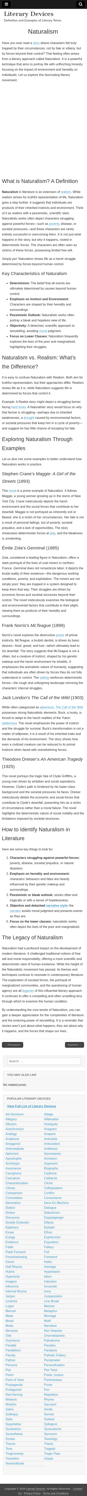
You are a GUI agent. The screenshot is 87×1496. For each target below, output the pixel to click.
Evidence (11, 1242)
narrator (15, 911)
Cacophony (13, 1173)
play (52, 533)
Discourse (12, 1217)
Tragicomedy (14, 1453)
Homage (50, 1266)
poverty (54, 223)
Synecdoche (52, 1429)
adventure (47, 707)
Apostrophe (13, 1158)
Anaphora (12, 1139)
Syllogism (50, 1424)
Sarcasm (50, 1404)
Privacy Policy (32, 1493)
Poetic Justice (53, 1375)
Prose (48, 1384)
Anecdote (50, 1139)
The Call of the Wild (69, 707)
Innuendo (50, 1286)
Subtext (49, 1419)
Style (9, 1419)
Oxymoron (12, 1340)
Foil (46, 1252)
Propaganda (14, 1384)
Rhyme (49, 1399)
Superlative (13, 1424)
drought (29, 417)
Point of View (14, 1380)
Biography (51, 1168)
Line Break (51, 1301)
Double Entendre (17, 1222)
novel (12, 490)
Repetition (51, 1394)
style (63, 905)
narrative (52, 905)
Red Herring (13, 1394)
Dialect (10, 1207)
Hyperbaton (52, 1271)
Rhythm (10, 1404)
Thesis (48, 1443)
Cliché (48, 1183)
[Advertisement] (43, 129)
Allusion (10, 1124)
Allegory (11, 1119)
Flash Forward (15, 1252)
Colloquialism (53, 1188)
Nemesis (11, 1330)
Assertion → (75, 1044)
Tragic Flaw (52, 1453)
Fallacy (49, 1247)
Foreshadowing (16, 1257)
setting (44, 677)
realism (66, 192)
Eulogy (10, 1237)
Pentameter (52, 1360)
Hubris (10, 1271)
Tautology (51, 1439)
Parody (10, 1355)
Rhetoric (11, 1399)
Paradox (50, 1345)
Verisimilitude (14, 1463)
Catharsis (50, 1178)
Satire (9, 1409)
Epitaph (49, 1227)
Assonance (13, 1168)
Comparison (13, 1193)
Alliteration (51, 1119)
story (36, 43)
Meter (9, 1316)
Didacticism (52, 1212)
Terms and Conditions (56, 1493)
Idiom (48, 1276)
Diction (10, 1212)
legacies (28, 990)
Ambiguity (51, 1124)
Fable (9, 1247)
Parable (10, 1345)
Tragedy (49, 1448)
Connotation (13, 1198)
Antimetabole (14, 1148)
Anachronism (14, 1129)
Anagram (50, 1129)
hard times (18, 407)
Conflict (49, 1193)
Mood (9, 1320)
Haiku (48, 1261)
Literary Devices (29, 14)
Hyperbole (12, 1276)
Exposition (51, 1242)
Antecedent (52, 1143)
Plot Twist (50, 1370)
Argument (51, 1163)
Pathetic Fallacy (55, 1355)
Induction (50, 1281)
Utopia (48, 1458)
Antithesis (51, 1148)
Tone (8, 1448)
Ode (8, 1335)
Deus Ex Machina (56, 1202)
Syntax (10, 1439)
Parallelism (13, 1350)
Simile (48, 1409)
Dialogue (50, 1207)
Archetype (12, 1163)
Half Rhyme (13, 1266)
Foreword (50, 1257)
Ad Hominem (14, 1114)
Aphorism (12, 1153)
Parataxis (50, 1350)
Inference (12, 1286)
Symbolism (13, 1429)
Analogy (11, 1134)
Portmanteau (53, 1380)
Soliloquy (11, 1414)
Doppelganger (54, 1217)
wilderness (9, 723)
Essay (9, 1232)
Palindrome (52, 1340)
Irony (47, 1291)
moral (43, 331)
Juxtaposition (53, 1296)
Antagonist (12, 1143)
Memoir (10, 1311)
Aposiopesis (52, 1153)
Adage (48, 1114)
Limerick (11, 1301)
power (60, 635)
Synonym (50, 1434)
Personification (54, 1365)
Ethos (48, 1232)
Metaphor (50, 1311)
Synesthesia (14, 1434)
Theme (10, 1443)
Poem (9, 1375)
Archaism (50, 1158)
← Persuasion (13, 1044)
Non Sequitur (53, 1330)
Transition (12, 1458)
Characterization (16, 1183)
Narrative (50, 1325)
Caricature (12, 1178)
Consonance (53, 1198)
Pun (46, 1389)
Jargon (10, 1296)
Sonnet (49, 1414)
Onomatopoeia (54, 1335)
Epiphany (12, 1227)
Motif (47, 1320)
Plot (8, 1370)
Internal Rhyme (16, 1291)
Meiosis (49, 1306)
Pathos (10, 1360)
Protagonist (13, 1389)
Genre (9, 1261)
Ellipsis (49, 1222)
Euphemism (52, 1237)
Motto (9, 1325)
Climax (10, 1188)
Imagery (11, 1281)
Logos (9, 1306)
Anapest (50, 1134)
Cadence (50, 1173)
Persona (11, 1365)
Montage (50, 1316)
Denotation (13, 1202)
